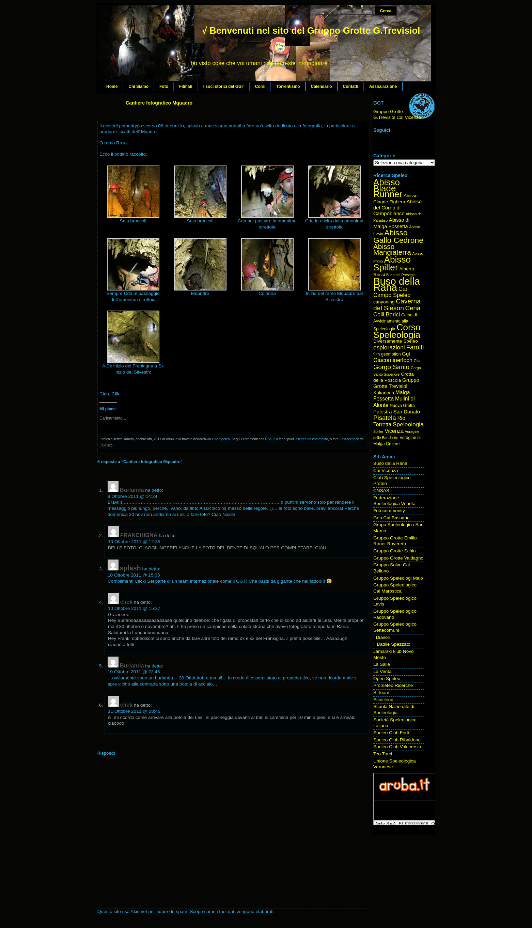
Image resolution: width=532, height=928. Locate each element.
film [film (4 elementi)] (376, 354)
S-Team (381, 692)
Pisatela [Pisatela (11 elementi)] (384, 417)
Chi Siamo (138, 86)
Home (112, 86)
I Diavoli (381, 637)
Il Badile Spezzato (391, 644)
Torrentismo (288, 86)
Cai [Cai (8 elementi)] (402, 289)
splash (130, 568)
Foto (163, 86)
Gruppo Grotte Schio (394, 550)
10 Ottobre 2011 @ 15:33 (134, 575)
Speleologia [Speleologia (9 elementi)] (408, 424)
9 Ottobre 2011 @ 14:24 (132, 496)
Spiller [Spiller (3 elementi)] (378, 431)
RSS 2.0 (271, 439)
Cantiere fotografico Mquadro (159, 103)
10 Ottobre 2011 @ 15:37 (134, 608)
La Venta (382, 671)
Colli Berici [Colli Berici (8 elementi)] (386, 314)
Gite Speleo (221, 439)
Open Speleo (386, 678)
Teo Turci (382, 753)
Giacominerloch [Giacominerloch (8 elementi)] (392, 360)
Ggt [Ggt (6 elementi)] (406, 354)
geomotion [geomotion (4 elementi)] (391, 354)
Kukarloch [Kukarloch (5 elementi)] (383, 392)
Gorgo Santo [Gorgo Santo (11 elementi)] (391, 367)
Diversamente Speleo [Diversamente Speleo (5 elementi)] (395, 341)
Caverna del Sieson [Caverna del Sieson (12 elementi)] (397, 305)
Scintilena (383, 699)
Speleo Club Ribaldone (397, 739)
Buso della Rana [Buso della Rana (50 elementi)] (396, 284)
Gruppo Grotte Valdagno (398, 558)
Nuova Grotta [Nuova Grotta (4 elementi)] (402, 405)
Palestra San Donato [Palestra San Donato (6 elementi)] (396, 411)
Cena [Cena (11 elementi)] (413, 308)
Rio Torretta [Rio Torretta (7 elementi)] (389, 421)
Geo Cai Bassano (391, 517)
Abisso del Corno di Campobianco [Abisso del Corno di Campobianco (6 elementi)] (397, 207)
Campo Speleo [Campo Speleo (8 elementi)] (391, 295)
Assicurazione (383, 86)
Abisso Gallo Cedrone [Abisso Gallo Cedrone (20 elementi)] (398, 236)
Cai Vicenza (385, 470)
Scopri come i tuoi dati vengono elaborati (231, 911)
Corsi (260, 86)
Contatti (350, 86)
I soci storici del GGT (223, 86)
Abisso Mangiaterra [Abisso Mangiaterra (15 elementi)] (392, 249)
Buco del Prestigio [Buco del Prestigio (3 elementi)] (401, 275)
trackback (351, 439)
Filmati (185, 86)
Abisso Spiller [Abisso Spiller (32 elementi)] (392, 263)
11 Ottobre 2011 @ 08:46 (134, 711)
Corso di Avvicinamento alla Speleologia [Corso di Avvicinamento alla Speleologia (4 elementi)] (395, 322)
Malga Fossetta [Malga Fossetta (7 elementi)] (391, 396)
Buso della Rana (390, 463)
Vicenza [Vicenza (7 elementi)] (394, 431)
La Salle (381, 664)
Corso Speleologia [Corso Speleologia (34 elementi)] (397, 331)
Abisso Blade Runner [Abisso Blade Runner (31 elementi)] (387, 188)
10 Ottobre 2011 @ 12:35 (134, 541)
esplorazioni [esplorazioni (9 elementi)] (389, 347)
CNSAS (381, 490)
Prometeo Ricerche (393, 685)
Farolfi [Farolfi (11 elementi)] (415, 347)
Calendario (321, 86)
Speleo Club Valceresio (397, 746)
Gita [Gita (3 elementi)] (417, 361)
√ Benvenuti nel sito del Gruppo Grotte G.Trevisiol (311, 31)
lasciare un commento (311, 439)
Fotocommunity (389, 510)
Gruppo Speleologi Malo (398, 578)
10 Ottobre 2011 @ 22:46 (134, 671)
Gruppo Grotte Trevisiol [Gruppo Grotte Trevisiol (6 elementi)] (396, 383)
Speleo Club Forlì (391, 732)
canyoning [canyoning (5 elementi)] (383, 301)
